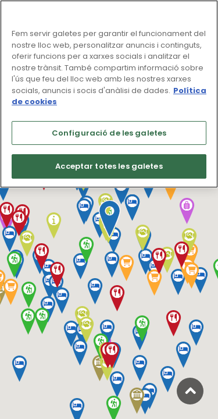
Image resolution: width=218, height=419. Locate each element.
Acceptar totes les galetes (108, 166)
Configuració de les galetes (109, 133)
